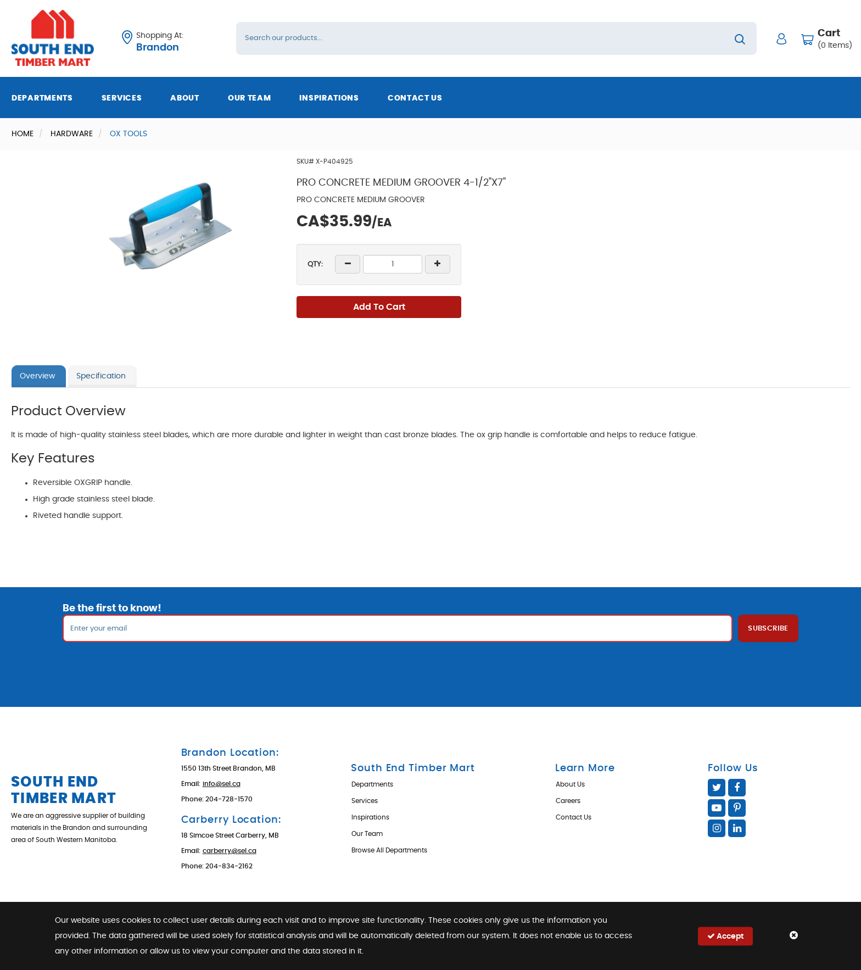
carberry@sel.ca (229, 851)
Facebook (737, 787)
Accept (725, 936)
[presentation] (430, 666)
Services (122, 98)
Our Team (249, 98)
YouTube (716, 808)
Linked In (737, 828)
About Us (570, 784)
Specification (101, 376)
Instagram (716, 828)
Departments (42, 98)
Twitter (716, 787)
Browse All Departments (389, 850)
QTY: (315, 264)
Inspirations (329, 98)
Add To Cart (379, 307)
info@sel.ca (222, 784)
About (184, 98)
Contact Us (415, 98)
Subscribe (768, 628)
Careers (568, 801)
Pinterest (737, 808)
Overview (37, 376)
